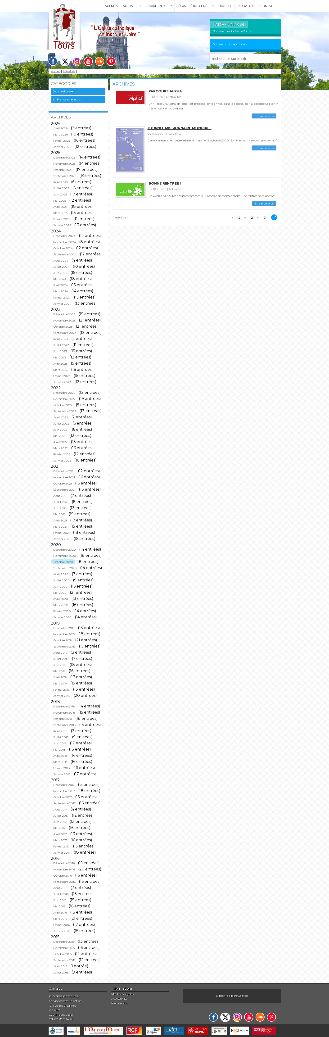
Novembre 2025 (64, 163)
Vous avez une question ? (230, 44)
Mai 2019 (59, 671)
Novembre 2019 (64, 634)
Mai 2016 (59, 906)
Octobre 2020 (63, 562)
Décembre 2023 (64, 314)
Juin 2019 (59, 665)
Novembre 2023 (64, 320)
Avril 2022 (60, 442)
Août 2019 (60, 652)
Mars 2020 (60, 605)
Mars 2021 (60, 526)
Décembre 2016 (64, 863)
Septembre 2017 (64, 803)
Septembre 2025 (64, 176)
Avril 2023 (60, 363)
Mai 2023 (59, 357)
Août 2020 (60, 574)
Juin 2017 (59, 822)
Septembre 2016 (64, 881)
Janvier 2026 (62, 147)
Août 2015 (60, 966)
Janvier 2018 (62, 774)
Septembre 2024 (65, 254)
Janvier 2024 (62, 303)
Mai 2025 (59, 200)
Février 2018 (61, 768)
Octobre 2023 (62, 326)
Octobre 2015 (62, 954)
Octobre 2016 (62, 875)
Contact (267, 6)
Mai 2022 (59, 436)
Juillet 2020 (61, 580)
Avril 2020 (60, 599)
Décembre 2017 (64, 785)
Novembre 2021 (64, 477)
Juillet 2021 (60, 502)
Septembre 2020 (65, 568)
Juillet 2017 (60, 815)
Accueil (55, 71)
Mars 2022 (60, 448)
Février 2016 (61, 925)
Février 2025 (61, 219)
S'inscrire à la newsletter (232, 995)
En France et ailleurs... (67, 99)
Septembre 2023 (64, 333)
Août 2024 (60, 260)
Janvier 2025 (62, 225)
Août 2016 (60, 888)
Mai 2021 (59, 514)
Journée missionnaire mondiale (180, 128)
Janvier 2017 (61, 852)
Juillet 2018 (61, 737)
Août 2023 (60, 339)
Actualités (131, 6)
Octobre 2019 (62, 640)
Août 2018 (60, 731)
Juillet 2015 (60, 972)
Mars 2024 (60, 291)
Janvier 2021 (61, 539)
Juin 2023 (60, 351)
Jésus (181, 6)
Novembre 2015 (64, 948)
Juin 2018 (60, 743)
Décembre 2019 (64, 628)
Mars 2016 (60, 918)
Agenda (111, 6)
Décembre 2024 (64, 236)
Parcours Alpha (165, 91)
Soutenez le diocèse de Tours (232, 31)
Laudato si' (246, 6)
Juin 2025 (60, 194)
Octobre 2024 (63, 248)
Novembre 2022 (64, 399)
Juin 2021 (59, 508)
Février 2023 (61, 376)
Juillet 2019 (60, 659)
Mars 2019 (60, 683)
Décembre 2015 (63, 941)
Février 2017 (61, 846)
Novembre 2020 (64, 555)
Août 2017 (60, 809)
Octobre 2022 (62, 405)
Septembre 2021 (64, 489)
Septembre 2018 (64, 725)
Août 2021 (60, 496)
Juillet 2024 (61, 266)
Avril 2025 (60, 206)
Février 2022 (61, 454)
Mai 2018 (59, 749)
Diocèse (225, 6)
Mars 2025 (60, 213)
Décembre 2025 (64, 157)
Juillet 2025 (61, 188)
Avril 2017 (60, 834)
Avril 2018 (60, 755)
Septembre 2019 (64, 646)
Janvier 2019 (61, 695)
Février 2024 (62, 297)
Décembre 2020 (64, 549)
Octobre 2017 (62, 797)
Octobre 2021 (62, 483)
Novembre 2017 (64, 791)
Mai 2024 (59, 279)
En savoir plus (264, 116)
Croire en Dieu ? (158, 6)
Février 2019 (61, 689)
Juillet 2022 (61, 423)
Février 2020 (62, 611)
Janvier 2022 (62, 460)
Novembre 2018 (64, 712)
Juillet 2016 (60, 894)
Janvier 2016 (61, 931)
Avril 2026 (60, 128)
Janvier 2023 (62, 382)
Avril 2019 (60, 677)
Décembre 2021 (64, 471)
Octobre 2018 (62, 718)
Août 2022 (60, 417)
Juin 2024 (60, 273)
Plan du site (119, 1003)
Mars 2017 (60, 840)
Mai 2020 (60, 592)
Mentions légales (122, 994)
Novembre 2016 (64, 869)
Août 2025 (60, 182)
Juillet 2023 (61, 345)
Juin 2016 (59, 900)
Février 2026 (61, 140)
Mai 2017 (59, 828)
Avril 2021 (60, 520)
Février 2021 (61, 532)
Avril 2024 (60, 285)
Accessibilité (119, 998)
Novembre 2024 (64, 242)
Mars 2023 (60, 369)
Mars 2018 (60, 762)
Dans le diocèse (63, 91)
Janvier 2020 (62, 617)
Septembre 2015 (64, 960)
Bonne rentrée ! (165, 183)
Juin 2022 (60, 429)
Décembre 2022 (64, 392)
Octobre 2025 (62, 170)
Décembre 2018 (64, 706)
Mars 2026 (60, 134)
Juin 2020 (60, 586)
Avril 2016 (60, 912)
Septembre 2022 (64, 411)
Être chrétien (202, 6)
